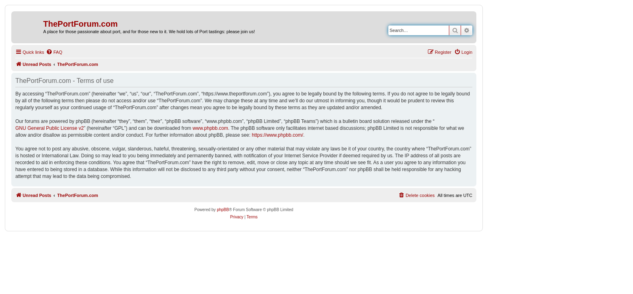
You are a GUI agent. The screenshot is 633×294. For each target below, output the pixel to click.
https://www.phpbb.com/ (277, 135)
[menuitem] (54, 52)
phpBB (223, 209)
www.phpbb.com (210, 128)
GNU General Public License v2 (49, 128)
